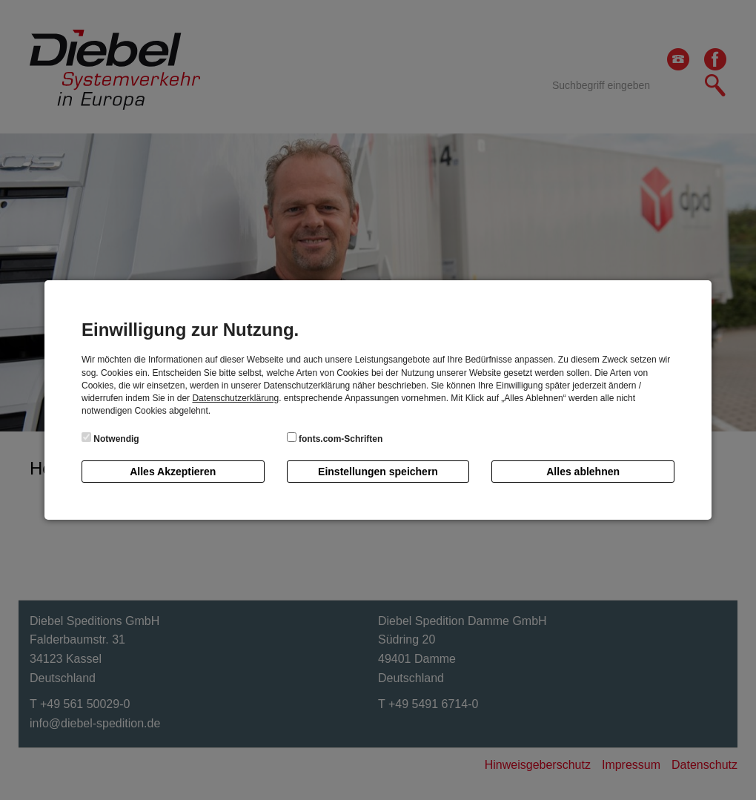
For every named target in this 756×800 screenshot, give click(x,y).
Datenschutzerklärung (235, 398)
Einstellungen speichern (378, 471)
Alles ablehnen (583, 471)
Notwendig (110, 438)
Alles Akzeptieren (173, 471)
